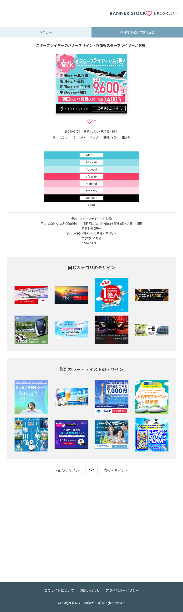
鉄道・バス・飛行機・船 (99, 131)
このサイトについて (59, 590)
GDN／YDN (110, 137)
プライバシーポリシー (122, 590)
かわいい (79, 137)
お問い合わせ (90, 590)
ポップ (94, 137)
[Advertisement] (57, 11)
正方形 (126, 137)
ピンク (64, 137)
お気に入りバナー (165, 13)
